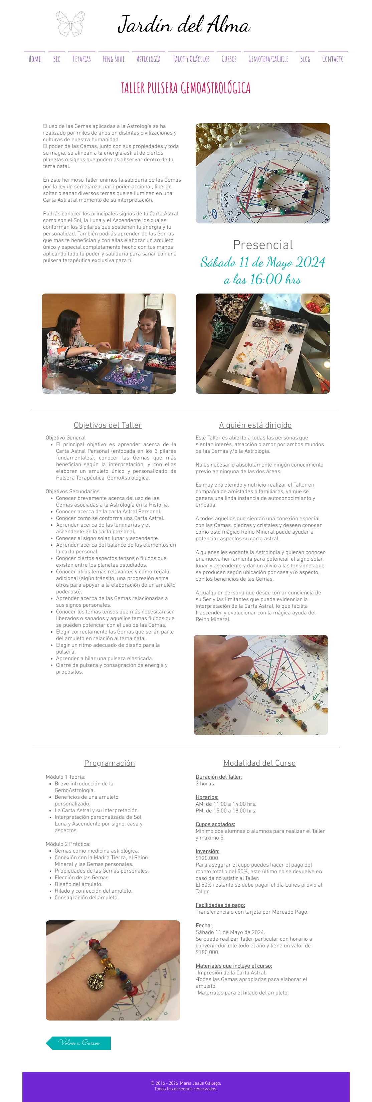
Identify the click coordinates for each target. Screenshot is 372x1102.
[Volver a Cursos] (78, 1043)
